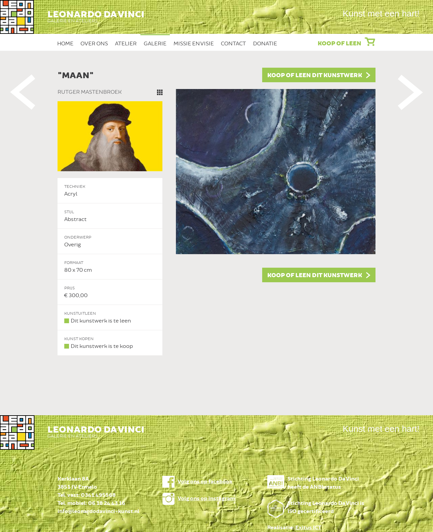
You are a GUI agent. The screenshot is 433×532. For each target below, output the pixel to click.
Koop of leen (339, 44)
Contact (233, 43)
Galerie (155, 43)
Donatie (265, 43)
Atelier (126, 43)
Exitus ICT (308, 527)
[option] (216, 212)
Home (65, 43)
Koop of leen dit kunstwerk (314, 75)
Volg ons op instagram (206, 498)
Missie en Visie (194, 43)
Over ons (94, 43)
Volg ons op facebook (205, 481)
